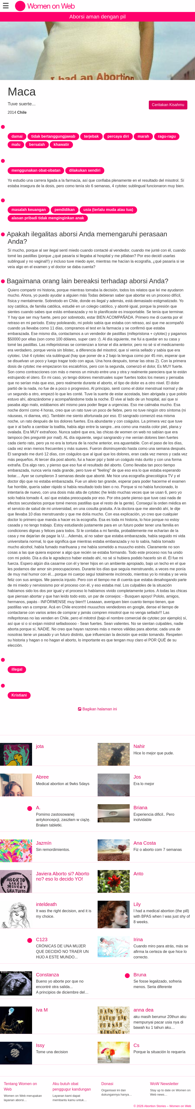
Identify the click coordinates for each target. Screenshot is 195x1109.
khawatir (61, 144)
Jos (137, 777)
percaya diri (118, 136)
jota (40, 746)
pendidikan (65, 210)
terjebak (91, 136)
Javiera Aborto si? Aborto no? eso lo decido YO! (62, 876)
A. (38, 807)
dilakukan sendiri (84, 170)
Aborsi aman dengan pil (97, 17)
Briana (140, 807)
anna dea (143, 1010)
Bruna (140, 974)
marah (143, 136)
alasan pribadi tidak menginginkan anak (47, 218)
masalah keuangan (28, 210)
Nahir (139, 746)
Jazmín (43, 843)
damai (16, 136)
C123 (41, 939)
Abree (42, 777)
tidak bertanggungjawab (53, 136)
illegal (16, 669)
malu (15, 144)
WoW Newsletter (164, 1084)
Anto (138, 873)
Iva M (42, 1010)
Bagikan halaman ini (97, 709)
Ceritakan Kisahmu (168, 105)
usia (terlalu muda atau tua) (108, 210)
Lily (137, 904)
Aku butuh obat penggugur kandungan (72, 1086)
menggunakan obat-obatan (35, 170)
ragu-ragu (167, 136)
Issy (40, 1045)
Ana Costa (145, 843)
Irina (138, 939)
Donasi (107, 1084)
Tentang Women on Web (20, 1086)
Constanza (47, 974)
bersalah (37, 144)
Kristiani (19, 695)
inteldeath (46, 904)
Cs (136, 1045)
